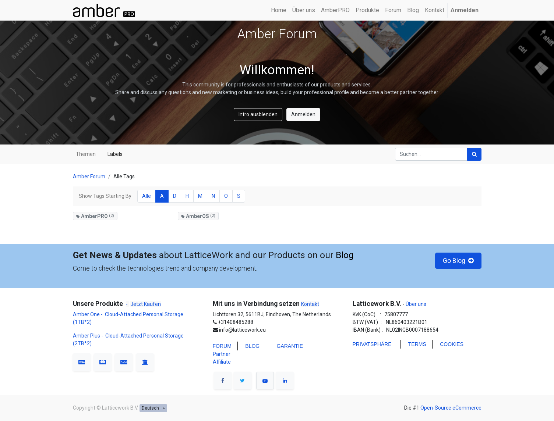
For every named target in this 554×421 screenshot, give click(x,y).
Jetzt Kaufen (145, 304)
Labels (115, 154)
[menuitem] (278, 10)
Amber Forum (89, 176)
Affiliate (222, 362)
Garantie (290, 346)
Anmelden (303, 114)
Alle (146, 196)
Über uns (415, 304)
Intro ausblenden (258, 114)
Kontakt (310, 304)
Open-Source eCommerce (450, 408)
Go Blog (458, 260)
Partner (221, 354)
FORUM (222, 346)
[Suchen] (474, 154)
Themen (86, 154)
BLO (250, 346)
